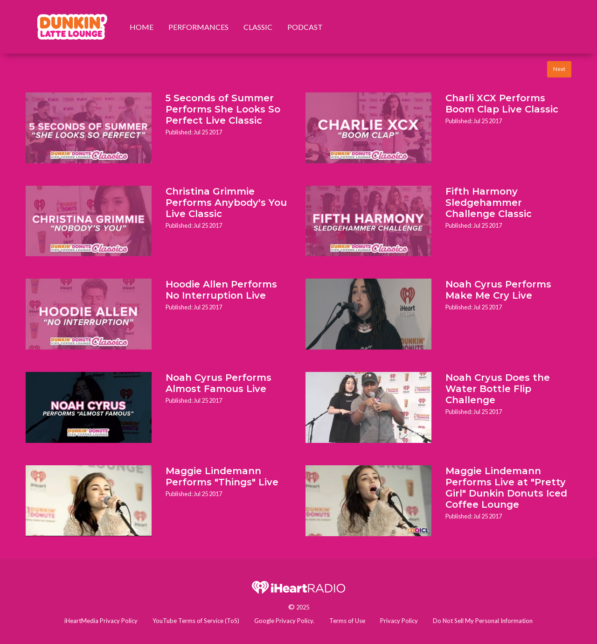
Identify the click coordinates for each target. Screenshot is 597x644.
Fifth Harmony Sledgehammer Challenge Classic (488, 202)
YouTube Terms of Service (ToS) (196, 620)
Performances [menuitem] (198, 26)
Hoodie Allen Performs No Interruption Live (221, 290)
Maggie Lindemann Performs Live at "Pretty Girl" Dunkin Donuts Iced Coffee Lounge (506, 487)
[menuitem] (72, 27)
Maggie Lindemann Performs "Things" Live (222, 476)
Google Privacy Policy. (284, 620)
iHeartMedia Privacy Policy (101, 620)
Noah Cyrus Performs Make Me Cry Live (498, 290)
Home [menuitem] (141, 26)
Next (559, 68)
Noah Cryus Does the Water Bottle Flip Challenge (497, 389)
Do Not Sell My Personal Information (483, 620)
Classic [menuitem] (257, 26)
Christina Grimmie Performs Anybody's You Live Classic (226, 202)
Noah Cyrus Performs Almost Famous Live (218, 383)
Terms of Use (347, 620)
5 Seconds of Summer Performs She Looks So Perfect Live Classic (223, 109)
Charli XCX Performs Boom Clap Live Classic (501, 103)
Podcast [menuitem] (305, 26)
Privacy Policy (399, 620)
